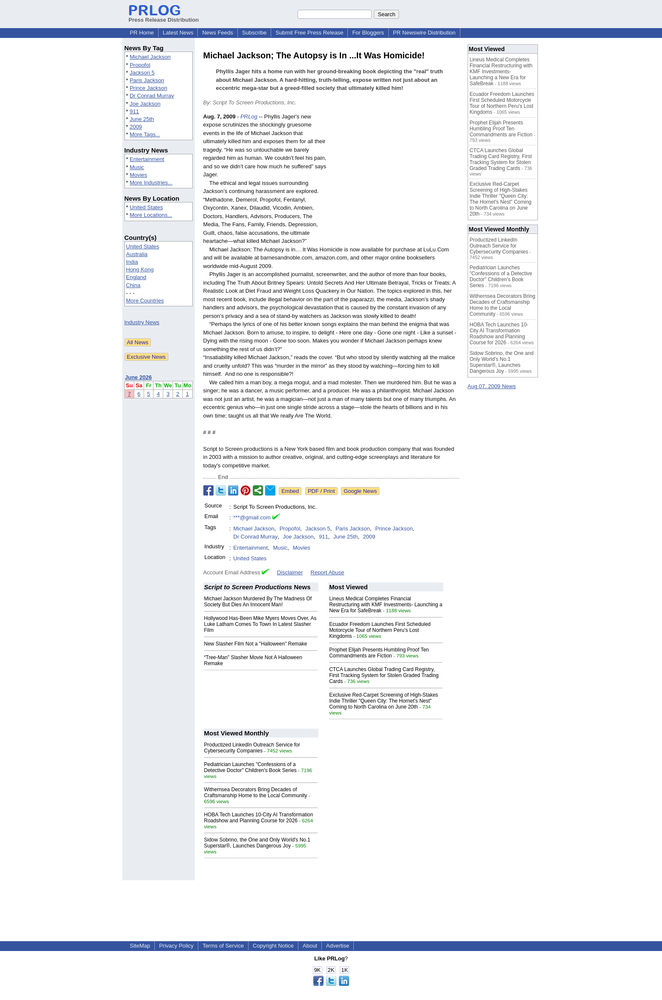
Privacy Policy (176, 945)
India (132, 262)
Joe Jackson (145, 104)
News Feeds (217, 32)
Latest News (178, 32)
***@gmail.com (252, 517)
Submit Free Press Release (309, 32)
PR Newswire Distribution (424, 32)
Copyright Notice (273, 945)
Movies (138, 175)
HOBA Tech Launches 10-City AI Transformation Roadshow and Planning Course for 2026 (258, 818)
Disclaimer (290, 572)
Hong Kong (140, 269)
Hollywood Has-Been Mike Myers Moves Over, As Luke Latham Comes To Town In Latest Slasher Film (260, 624)
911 (134, 111)
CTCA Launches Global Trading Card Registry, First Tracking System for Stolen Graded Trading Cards (384, 675)
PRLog (248, 116)
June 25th (142, 119)
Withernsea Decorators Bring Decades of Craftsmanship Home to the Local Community (255, 792)
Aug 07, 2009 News (492, 386)
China (133, 285)
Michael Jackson (150, 57)
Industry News (141, 322)
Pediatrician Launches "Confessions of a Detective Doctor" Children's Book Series (250, 767)
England (136, 277)
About (310, 945)
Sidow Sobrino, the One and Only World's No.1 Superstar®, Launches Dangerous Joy (257, 843)
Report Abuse (327, 572)
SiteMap (140, 945)
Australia (137, 254)
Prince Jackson (148, 88)
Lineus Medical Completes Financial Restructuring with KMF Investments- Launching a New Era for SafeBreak (385, 605)
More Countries (145, 300)
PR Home (142, 32)
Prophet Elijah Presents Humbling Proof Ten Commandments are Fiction (379, 653)
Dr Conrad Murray (152, 95)
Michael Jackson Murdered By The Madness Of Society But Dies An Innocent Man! (258, 602)
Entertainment (147, 159)
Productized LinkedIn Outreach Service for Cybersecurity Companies (252, 748)
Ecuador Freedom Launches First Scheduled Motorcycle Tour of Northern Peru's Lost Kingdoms (380, 630)
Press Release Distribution (164, 16)
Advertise (337, 945)
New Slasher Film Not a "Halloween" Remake (255, 644)
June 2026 (138, 377)
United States (146, 207)
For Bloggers (368, 32)
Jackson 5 (142, 72)
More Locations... (151, 215)
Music (137, 167)
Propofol (140, 65)
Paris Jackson (147, 80)
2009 (136, 127)
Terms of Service (223, 945)
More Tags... (145, 134)
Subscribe (254, 32)
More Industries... (151, 182)
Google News (360, 491)
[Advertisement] (395, 175)
